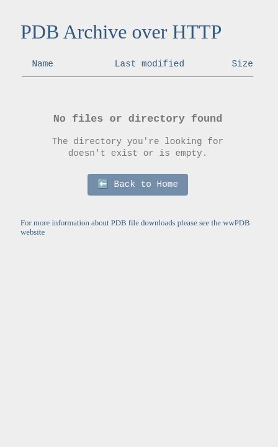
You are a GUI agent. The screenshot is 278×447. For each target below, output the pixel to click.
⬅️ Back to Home (137, 184)
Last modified (149, 64)
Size (242, 64)
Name (42, 64)
